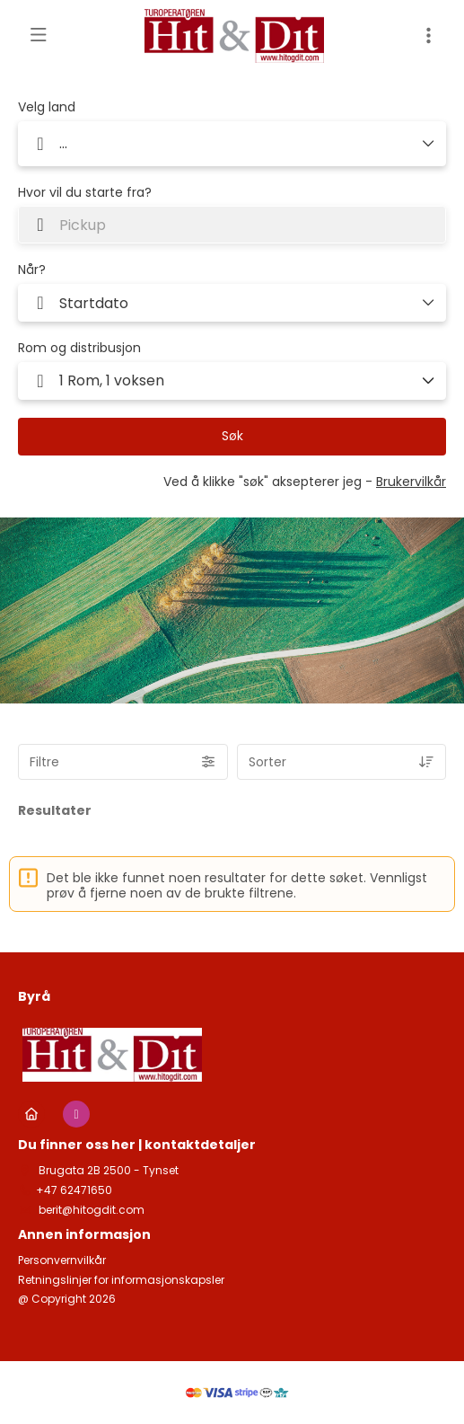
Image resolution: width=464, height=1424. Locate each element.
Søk (232, 436)
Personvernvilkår (62, 1260)
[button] (232, 381)
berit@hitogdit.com (90, 1209)
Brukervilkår (411, 482)
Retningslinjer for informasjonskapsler (121, 1280)
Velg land (46, 107)
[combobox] (232, 224)
